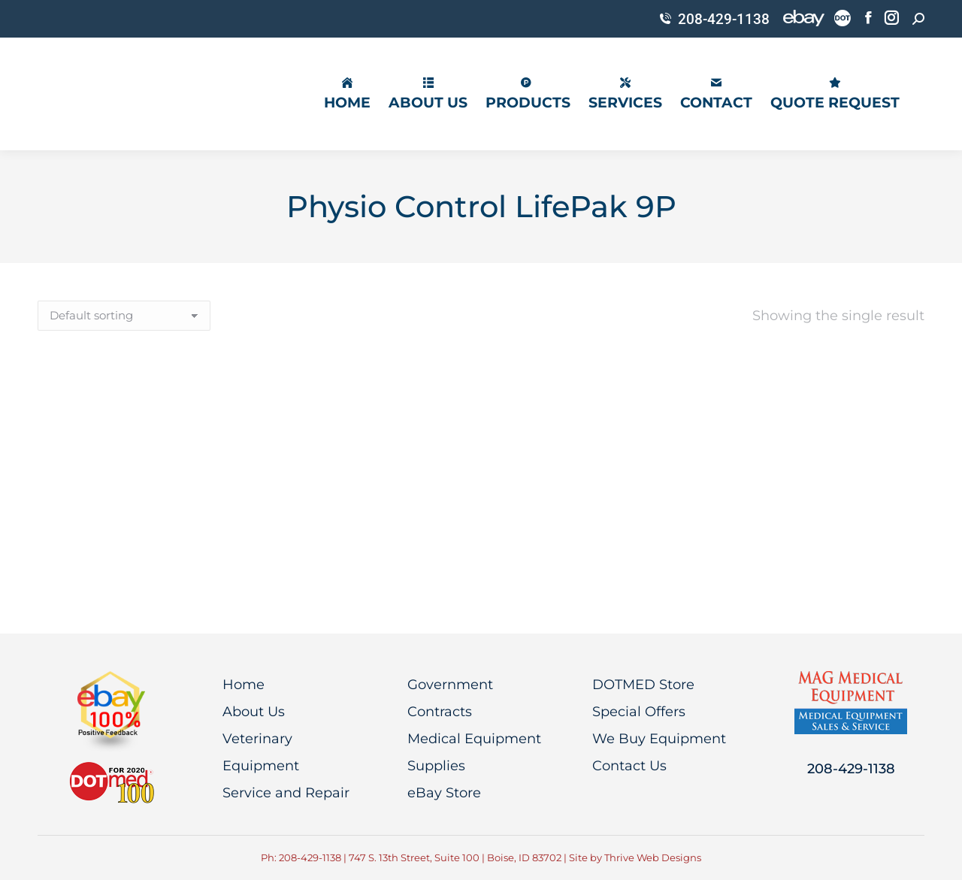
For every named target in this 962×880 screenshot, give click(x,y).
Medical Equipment (474, 738)
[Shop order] (124, 316)
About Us (253, 711)
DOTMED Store (643, 684)
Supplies (436, 766)
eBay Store (444, 793)
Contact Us (629, 766)
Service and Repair (285, 793)
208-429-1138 (714, 19)
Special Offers (638, 711)
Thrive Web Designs (652, 857)
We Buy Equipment (659, 738)
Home (243, 684)
